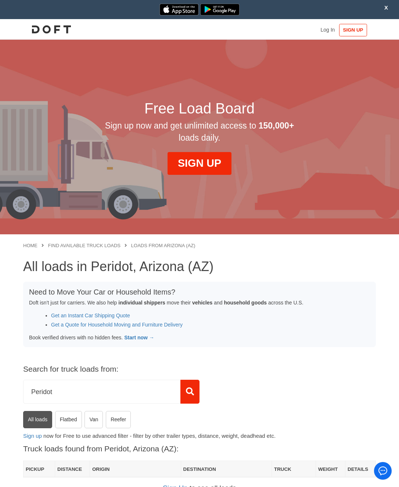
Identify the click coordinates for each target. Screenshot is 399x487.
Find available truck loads (84, 245)
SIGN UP (353, 30)
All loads (37, 419)
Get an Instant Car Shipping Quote (90, 315)
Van (93, 419)
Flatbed (68, 419)
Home (30, 245)
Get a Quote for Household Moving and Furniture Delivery (117, 325)
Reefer (118, 419)
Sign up (32, 436)
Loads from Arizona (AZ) (163, 245)
